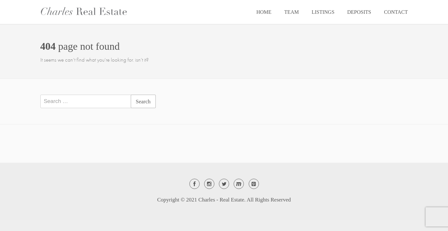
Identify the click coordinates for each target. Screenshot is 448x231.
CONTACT (396, 12)
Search (143, 101)
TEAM (291, 12)
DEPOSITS (359, 12)
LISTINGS (322, 12)
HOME (263, 12)
